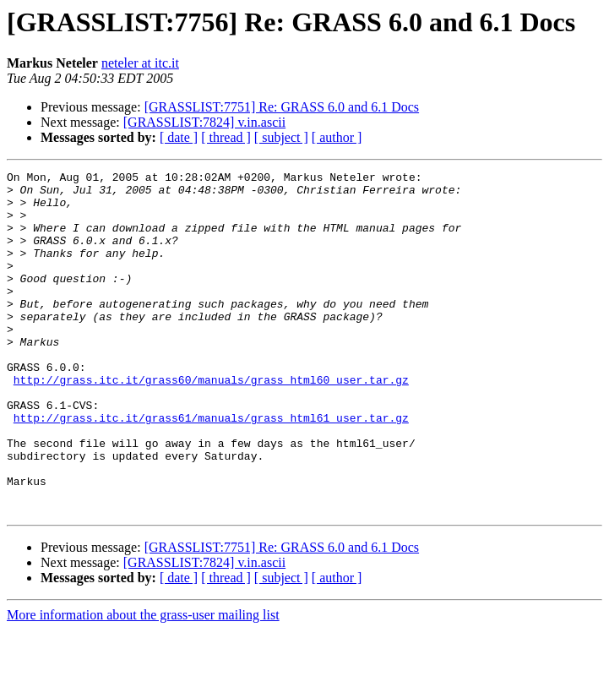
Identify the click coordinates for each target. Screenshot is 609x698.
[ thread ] (226, 137)
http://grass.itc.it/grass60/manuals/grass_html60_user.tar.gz (211, 422)
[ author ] (337, 137)
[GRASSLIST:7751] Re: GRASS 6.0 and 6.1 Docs (281, 107)
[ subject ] (281, 137)
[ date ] (179, 137)
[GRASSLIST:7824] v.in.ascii (204, 122)
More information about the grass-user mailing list (143, 683)
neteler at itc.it (140, 63)
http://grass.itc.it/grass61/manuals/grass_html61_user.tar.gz (211, 468)
